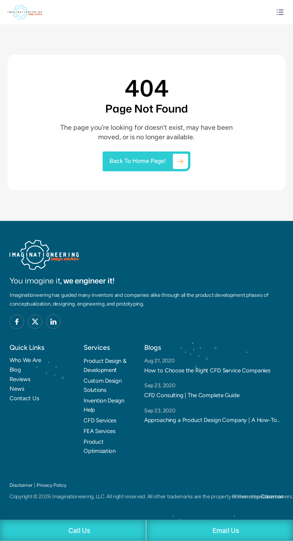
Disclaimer (21, 485)
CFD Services (100, 420)
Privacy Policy (51, 485)
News (17, 388)
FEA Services (99, 431)
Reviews (20, 379)
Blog (15, 369)
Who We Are (25, 360)
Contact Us (24, 398)
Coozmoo (272, 496)
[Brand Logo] (44, 255)
